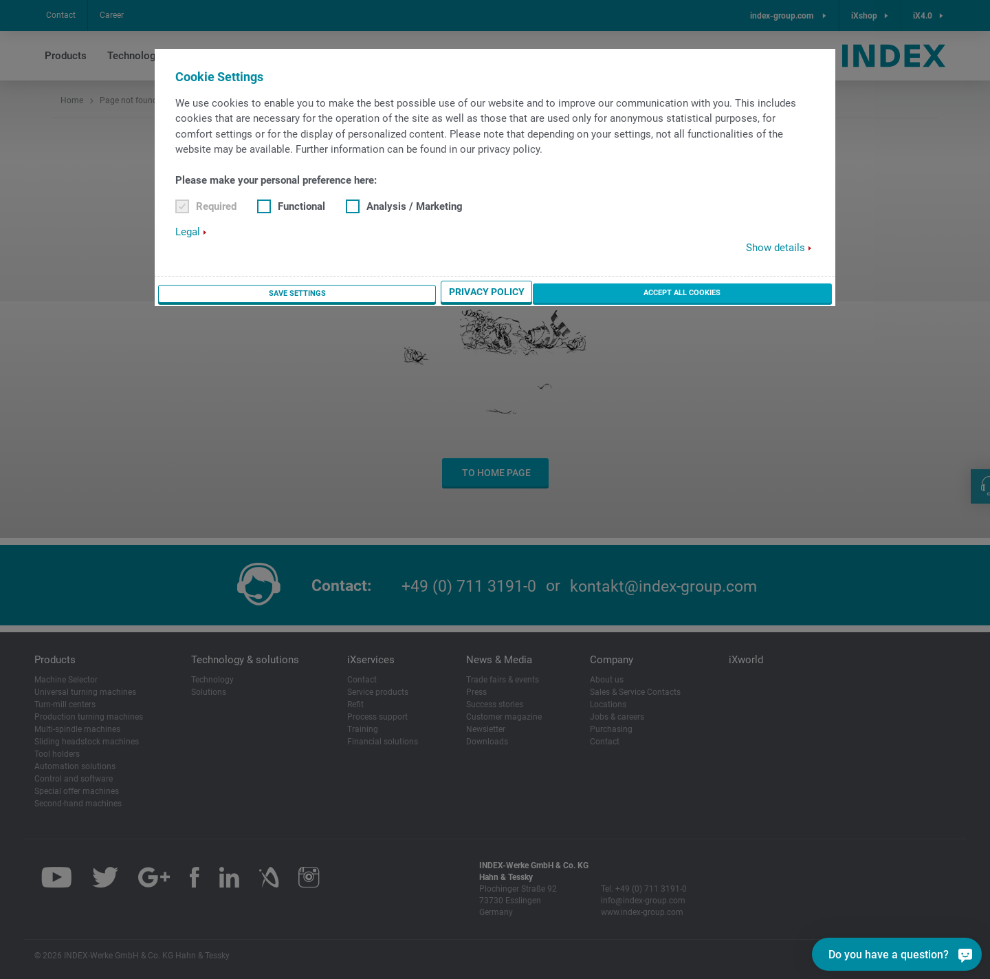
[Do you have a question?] (965, 954)
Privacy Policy (665, 293)
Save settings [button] (571, 293)
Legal (187, 232)
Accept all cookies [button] (774, 293)
